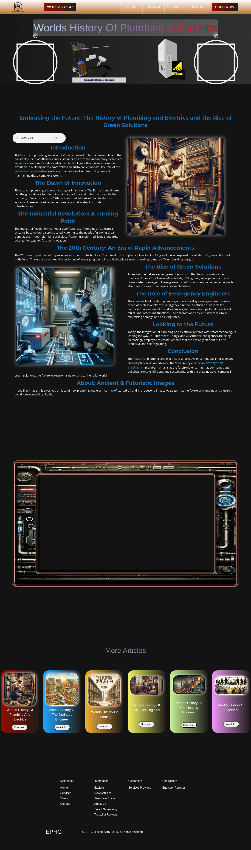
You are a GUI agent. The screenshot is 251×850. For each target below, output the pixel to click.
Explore (99, 787)
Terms (64, 798)
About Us (100, 803)
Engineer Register (173, 787)
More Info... (20, 727)
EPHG (54, 832)
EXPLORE (153, 7)
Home (64, 787)
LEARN (197, 7)
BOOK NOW (224, 7)
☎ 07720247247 (60, 7)
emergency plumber (31, 171)
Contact (65, 803)
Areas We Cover (104, 798)
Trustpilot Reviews (105, 814)
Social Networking (105, 809)
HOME (131, 7)
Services (65, 792)
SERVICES (175, 7)
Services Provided (139, 787)
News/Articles (103, 792)
